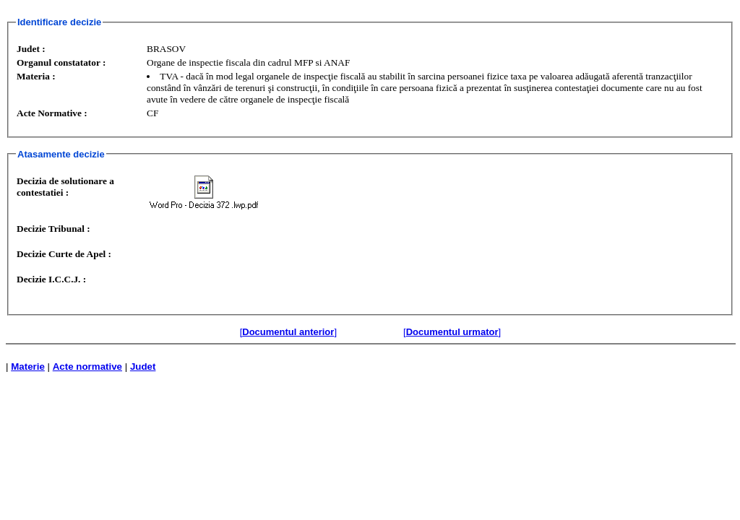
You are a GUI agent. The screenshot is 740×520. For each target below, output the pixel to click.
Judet (143, 366)
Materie (28, 366)
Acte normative (87, 366)
